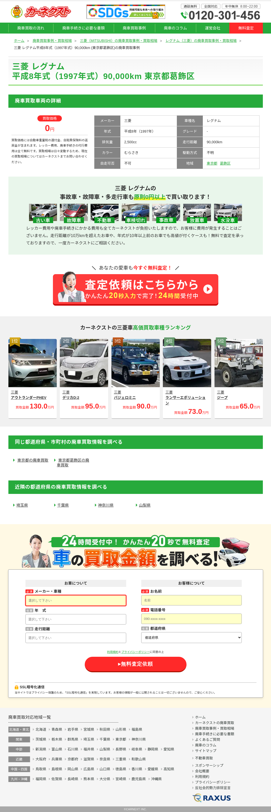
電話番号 (158, 610)
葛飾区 (225, 163)
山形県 (121, 729)
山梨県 (145, 505)
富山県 (56, 749)
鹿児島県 (139, 779)
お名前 (156, 591)
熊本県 (88, 779)
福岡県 (40, 779)
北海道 (40, 729)
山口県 (104, 769)
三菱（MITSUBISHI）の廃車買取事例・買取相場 (118, 41)
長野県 (121, 749)
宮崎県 (121, 779)
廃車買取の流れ (30, 28)
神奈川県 (105, 505)
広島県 (88, 769)
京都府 (72, 759)
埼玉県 (22, 505)
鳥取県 (40, 769)
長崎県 (72, 779)
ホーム (19, 41)
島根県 (56, 769)
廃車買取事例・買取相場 (52, 41)
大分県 (104, 779)
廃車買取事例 (134, 28)
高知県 (169, 769)
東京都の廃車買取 (32, 460)
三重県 (121, 759)
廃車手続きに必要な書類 (83, 28)
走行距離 (42, 629)
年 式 (40, 610)
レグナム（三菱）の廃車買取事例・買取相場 (201, 41)
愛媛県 (153, 769)
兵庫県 (56, 759)
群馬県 (72, 739)
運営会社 (212, 28)
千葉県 (63, 505)
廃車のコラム (175, 28)
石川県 (72, 749)
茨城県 (40, 739)
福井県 (88, 749)
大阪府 (40, 759)
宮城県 (88, 729)
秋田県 (104, 729)
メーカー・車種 (48, 591)
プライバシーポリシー (135, 651)
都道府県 (158, 628)
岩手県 (72, 729)
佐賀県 (56, 779)
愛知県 (169, 749)
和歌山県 (139, 759)
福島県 (137, 729)
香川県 (137, 769)
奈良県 (104, 759)
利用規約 (113, 651)
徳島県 (121, 769)
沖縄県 (156, 779)
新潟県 (40, 749)
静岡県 (153, 749)
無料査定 (246, 28)
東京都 (212, 163)
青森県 (56, 729)
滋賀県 (88, 759)
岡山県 (72, 769)
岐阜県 (137, 749)
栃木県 (56, 739)
